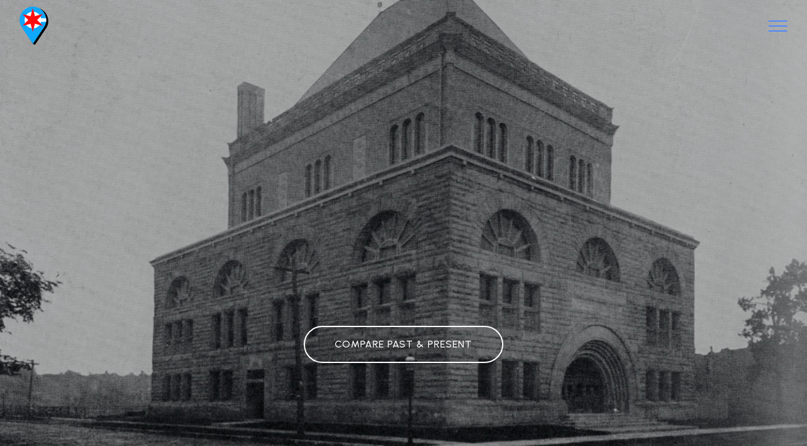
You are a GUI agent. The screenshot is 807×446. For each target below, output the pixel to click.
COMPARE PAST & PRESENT (403, 344)
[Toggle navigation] (778, 26)
